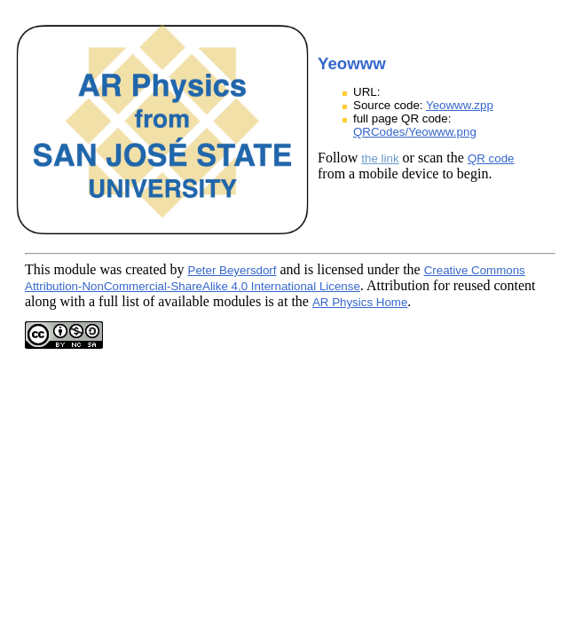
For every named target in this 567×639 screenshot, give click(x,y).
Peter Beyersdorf (232, 270)
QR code (491, 158)
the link (379, 158)
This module (60, 269)
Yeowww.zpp (459, 105)
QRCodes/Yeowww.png (414, 131)
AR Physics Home (359, 302)
